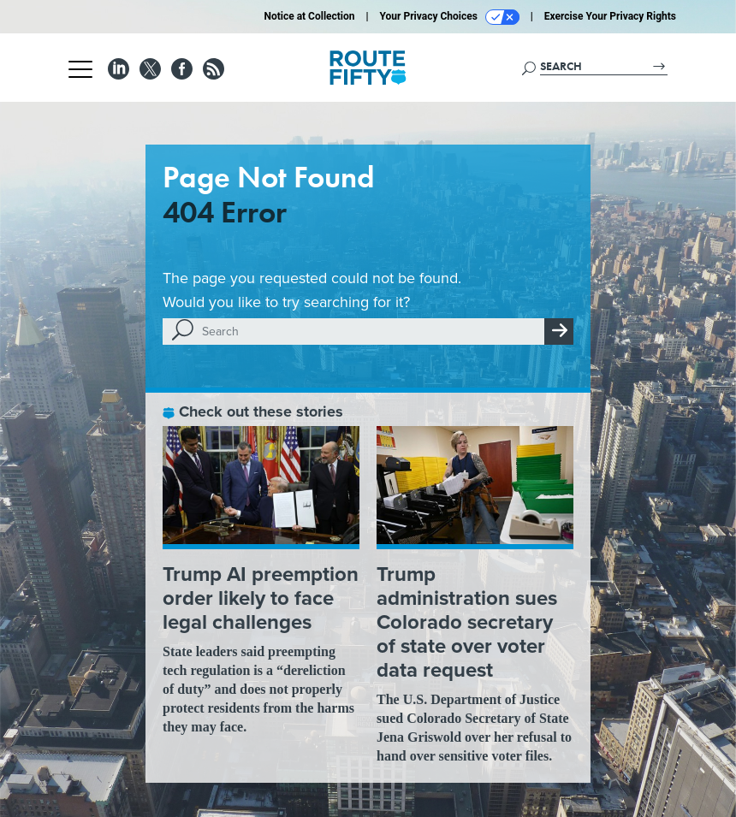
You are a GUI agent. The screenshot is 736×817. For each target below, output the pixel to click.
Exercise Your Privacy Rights (610, 16)
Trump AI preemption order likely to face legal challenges (261, 598)
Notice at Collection (309, 16)
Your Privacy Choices (449, 17)
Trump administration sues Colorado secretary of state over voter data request (467, 622)
